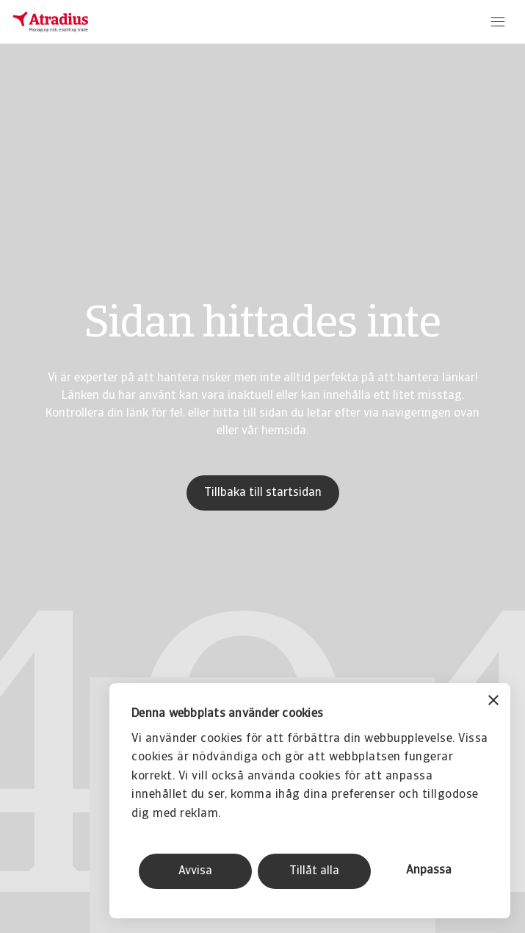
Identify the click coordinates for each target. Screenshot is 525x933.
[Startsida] (50, 22)
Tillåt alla (314, 871)
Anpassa (429, 870)
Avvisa (195, 871)
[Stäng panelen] (493, 702)
